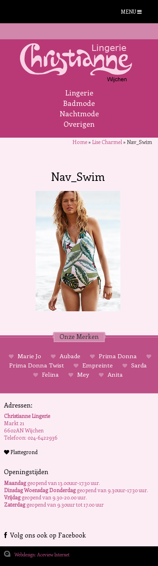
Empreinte (97, 365)
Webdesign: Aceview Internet (42, 555)
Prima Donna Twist (37, 365)
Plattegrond (21, 451)
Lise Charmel (107, 141)
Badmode (79, 103)
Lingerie (79, 92)
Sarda (138, 365)
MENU (131, 11)
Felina (50, 374)
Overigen (79, 124)
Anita (114, 374)
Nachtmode (79, 113)
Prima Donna (117, 356)
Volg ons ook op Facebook (45, 535)
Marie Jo (29, 356)
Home (79, 141)
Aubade (70, 356)
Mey (83, 374)
